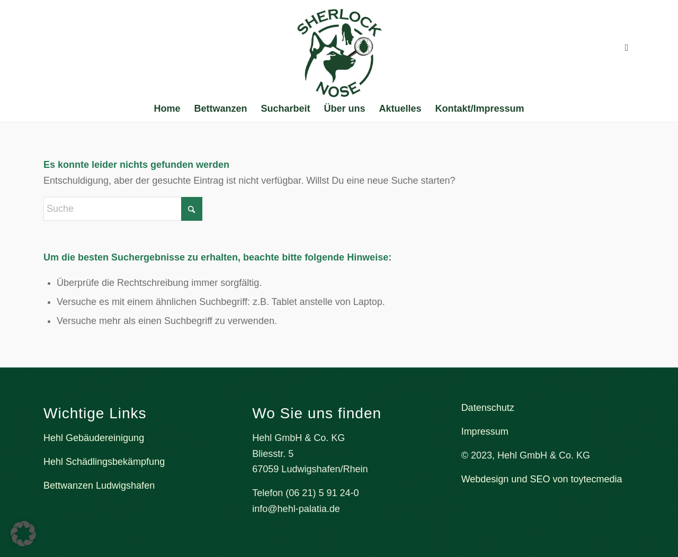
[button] (23, 533)
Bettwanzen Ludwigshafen (99, 485)
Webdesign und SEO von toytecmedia (541, 479)
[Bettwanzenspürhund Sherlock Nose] (339, 53)
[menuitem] (167, 108)
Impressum (484, 431)
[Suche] (122, 209)
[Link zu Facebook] (627, 48)
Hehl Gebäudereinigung (93, 438)
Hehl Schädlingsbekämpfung (104, 461)
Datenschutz (487, 407)
